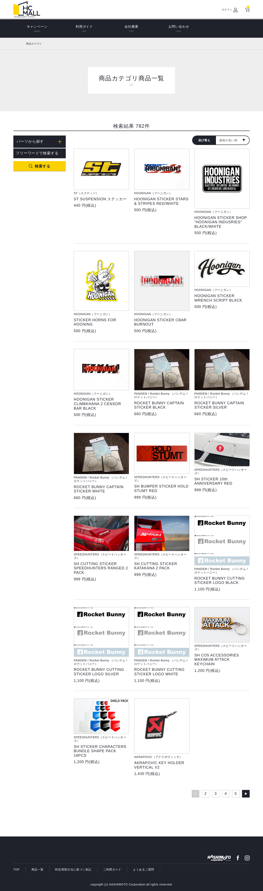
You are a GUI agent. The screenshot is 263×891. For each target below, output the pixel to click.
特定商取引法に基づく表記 (73, 869)
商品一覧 (37, 869)
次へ (246, 794)
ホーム (18, 43)
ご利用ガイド (112, 869)
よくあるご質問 (143, 869)
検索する (42, 166)
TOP (16, 869)
